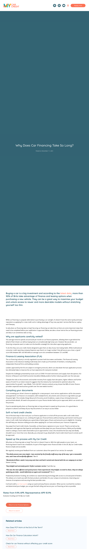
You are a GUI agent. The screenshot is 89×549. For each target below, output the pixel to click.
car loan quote (22, 484)
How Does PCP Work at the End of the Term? (24, 527)
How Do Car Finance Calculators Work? (22, 535)
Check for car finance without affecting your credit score (29, 543)
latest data (65, 293)
